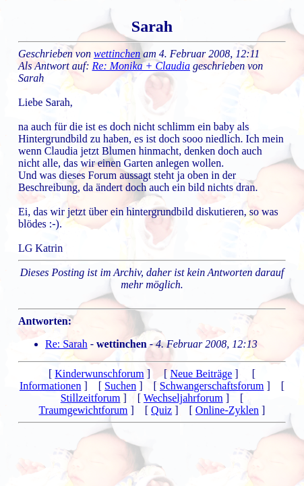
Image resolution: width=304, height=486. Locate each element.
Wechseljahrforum (183, 398)
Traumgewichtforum (83, 410)
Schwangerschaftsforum (212, 386)
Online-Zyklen (227, 410)
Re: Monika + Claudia (141, 66)
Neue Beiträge (201, 373)
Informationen (51, 386)
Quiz (161, 410)
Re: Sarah (66, 344)
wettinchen (117, 53)
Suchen (120, 386)
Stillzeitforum (91, 398)
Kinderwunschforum (99, 373)
